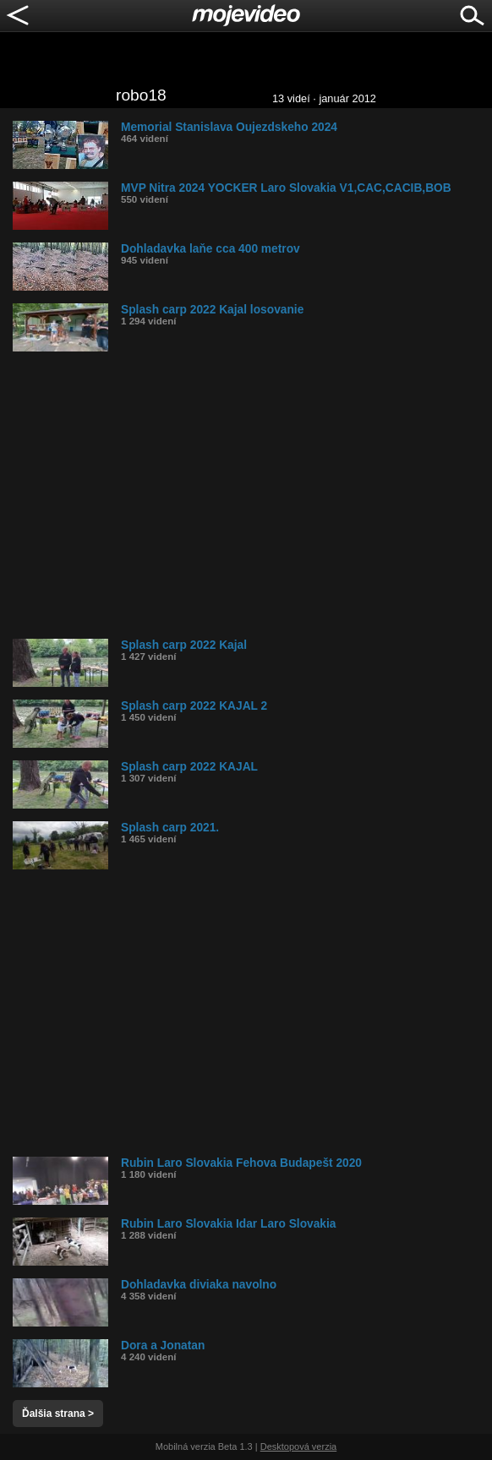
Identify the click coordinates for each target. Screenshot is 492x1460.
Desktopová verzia (298, 1446)
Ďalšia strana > (58, 1413)
